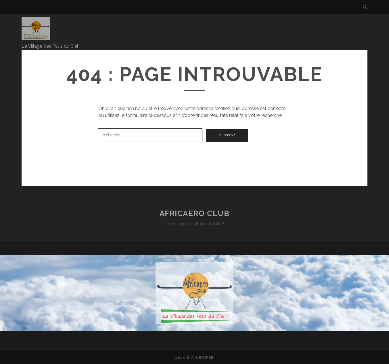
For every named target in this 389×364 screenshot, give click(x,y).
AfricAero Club (195, 213)
